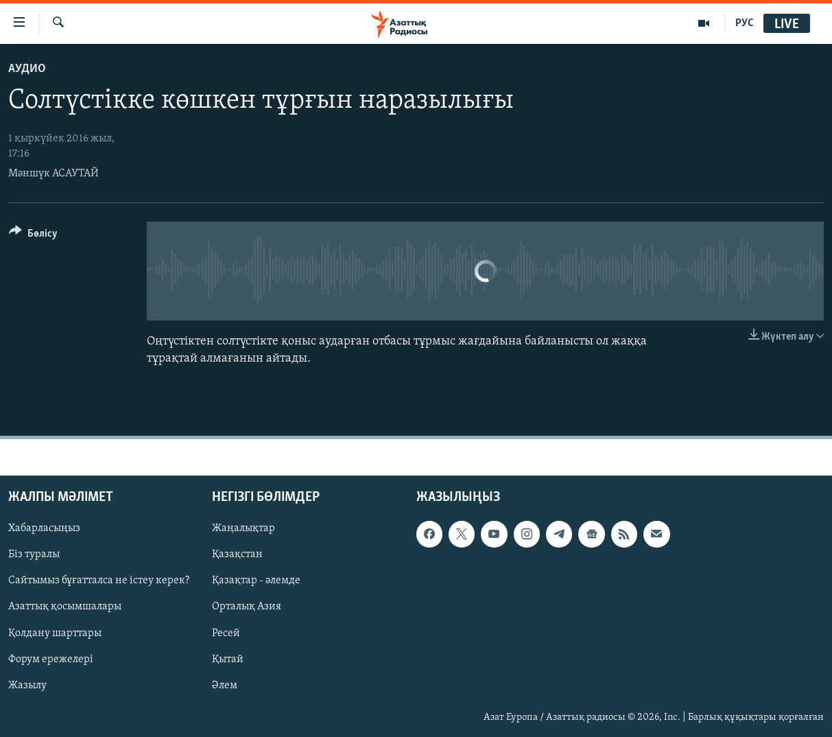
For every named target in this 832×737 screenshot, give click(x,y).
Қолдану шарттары (55, 632)
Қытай (227, 658)
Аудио (27, 68)
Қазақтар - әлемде (256, 580)
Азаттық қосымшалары (64, 606)
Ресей (226, 632)
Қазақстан (237, 554)
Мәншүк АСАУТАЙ (53, 173)
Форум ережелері (50, 658)
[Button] (33, 236)
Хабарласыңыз (44, 528)
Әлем (224, 684)
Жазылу (27, 684)
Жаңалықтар (243, 528)
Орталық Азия (246, 606)
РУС (744, 23)
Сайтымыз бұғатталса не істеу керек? (98, 580)
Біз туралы (34, 554)
